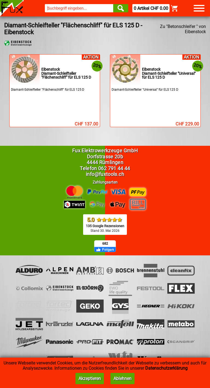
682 (105, 244)
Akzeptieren (89, 378)
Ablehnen (122, 378)
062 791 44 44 (114, 168)
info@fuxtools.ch (105, 174)
